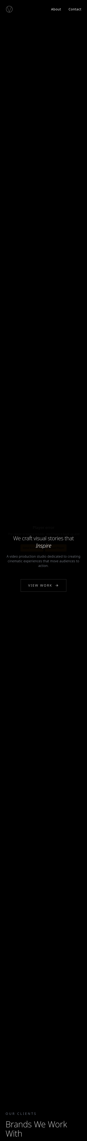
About (56, 9)
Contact (74, 9)
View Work (43, 585)
